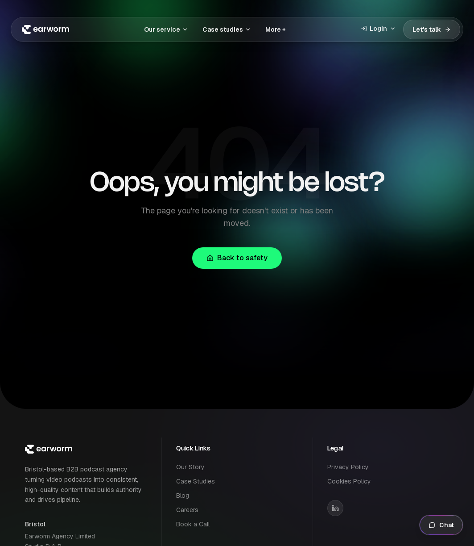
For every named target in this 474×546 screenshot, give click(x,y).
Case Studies (195, 481)
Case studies (226, 29)
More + (275, 29)
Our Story (190, 467)
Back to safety (237, 258)
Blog (182, 496)
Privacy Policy (348, 467)
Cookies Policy (349, 481)
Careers (187, 510)
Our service (166, 29)
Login (378, 29)
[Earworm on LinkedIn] (335, 508)
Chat (441, 525)
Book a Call (193, 524)
